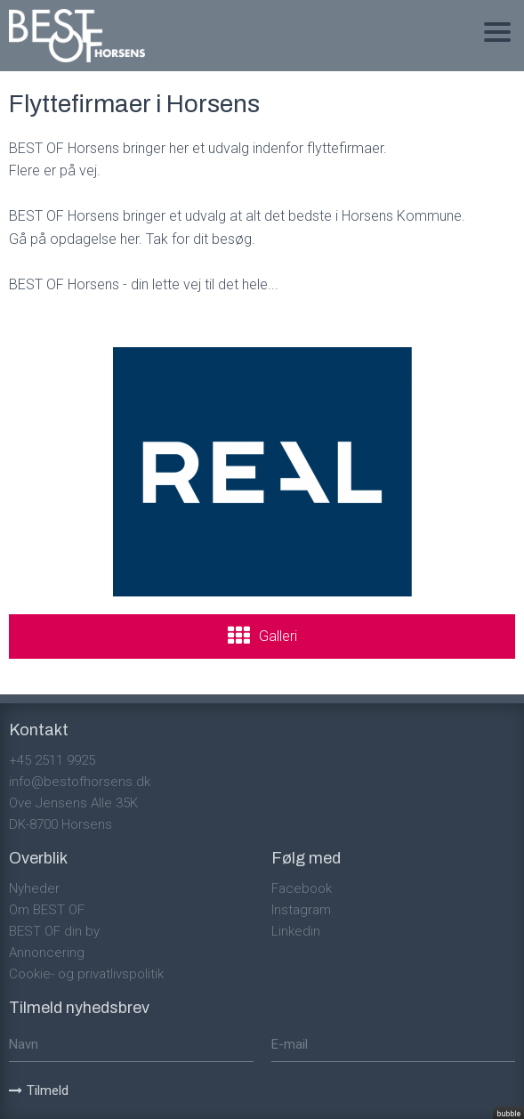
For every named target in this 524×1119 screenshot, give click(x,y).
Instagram (301, 910)
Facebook (301, 888)
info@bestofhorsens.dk (79, 782)
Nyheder (34, 888)
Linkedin (295, 931)
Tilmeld (39, 1090)
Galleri (278, 636)
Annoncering (47, 953)
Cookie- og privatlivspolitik (86, 974)
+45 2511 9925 (52, 760)
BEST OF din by (54, 931)
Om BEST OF (47, 910)
